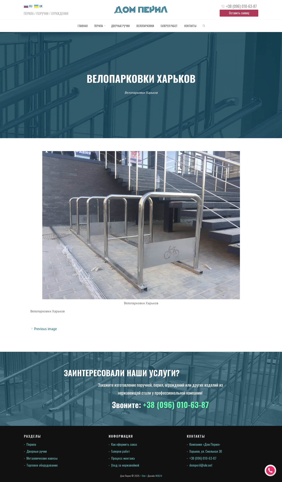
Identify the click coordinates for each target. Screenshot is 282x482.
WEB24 (158, 475)
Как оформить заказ (124, 444)
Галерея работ (120, 451)
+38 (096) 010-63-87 (241, 6)
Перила (31, 444)
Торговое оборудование (42, 465)
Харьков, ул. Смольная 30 (205, 451)
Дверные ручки (36, 451)
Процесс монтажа (123, 458)
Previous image (43, 328)
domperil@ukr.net (200, 465)
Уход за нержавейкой (125, 465)
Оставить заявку (239, 13)
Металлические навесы (42, 458)
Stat (143, 475)
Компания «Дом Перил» (204, 444)
